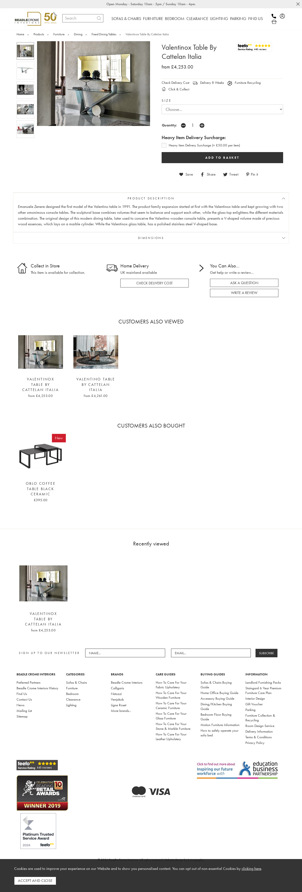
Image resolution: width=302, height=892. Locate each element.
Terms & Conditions (258, 737)
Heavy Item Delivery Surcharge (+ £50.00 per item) (204, 145)
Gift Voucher (254, 704)
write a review (244, 292)
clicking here (251, 868)
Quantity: (169, 125)
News (20, 704)
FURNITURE (153, 18)
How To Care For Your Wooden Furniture (171, 695)
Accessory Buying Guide (217, 698)
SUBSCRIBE (266, 653)
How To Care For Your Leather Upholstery (171, 736)
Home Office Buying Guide (219, 692)
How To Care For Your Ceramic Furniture (171, 705)
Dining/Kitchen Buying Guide (216, 706)
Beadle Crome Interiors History (37, 688)
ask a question (244, 282)
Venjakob (117, 699)
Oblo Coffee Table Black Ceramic (41, 488)
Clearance (73, 699)
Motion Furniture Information (220, 724)
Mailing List (24, 710)
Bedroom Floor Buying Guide (216, 716)
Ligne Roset (118, 704)
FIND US (255, 18)
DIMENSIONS (151, 238)
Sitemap (22, 716)
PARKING (238, 18)
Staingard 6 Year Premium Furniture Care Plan (263, 690)
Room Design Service (259, 725)
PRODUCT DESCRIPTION (151, 198)
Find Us (22, 693)
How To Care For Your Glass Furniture (171, 715)
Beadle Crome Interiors (126, 682)
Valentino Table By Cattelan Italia (95, 384)
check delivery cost (154, 283)
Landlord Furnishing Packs (263, 682)
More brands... (121, 710)
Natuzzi (116, 693)
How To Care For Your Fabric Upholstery (171, 684)
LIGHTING (219, 18)
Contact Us (24, 699)
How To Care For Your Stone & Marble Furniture (173, 726)
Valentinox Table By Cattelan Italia (40, 384)
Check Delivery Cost (175, 82)
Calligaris (117, 688)
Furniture (72, 688)
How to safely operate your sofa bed (219, 732)
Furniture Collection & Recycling (260, 717)
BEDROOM (175, 18)
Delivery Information (259, 731)
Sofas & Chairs (76, 682)
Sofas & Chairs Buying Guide (216, 684)
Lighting (71, 704)
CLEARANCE (197, 18)
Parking (250, 709)
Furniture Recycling (244, 82)
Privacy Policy (254, 742)
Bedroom (72, 693)
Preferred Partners (28, 682)
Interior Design (255, 698)
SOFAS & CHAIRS (126, 18)
